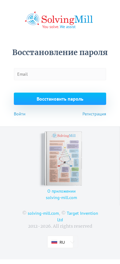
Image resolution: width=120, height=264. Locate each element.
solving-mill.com (43, 213)
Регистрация (94, 114)
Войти (20, 114)
